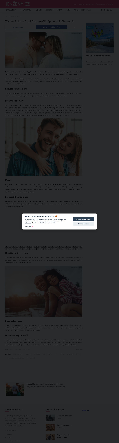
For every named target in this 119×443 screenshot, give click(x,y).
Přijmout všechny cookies (83, 219)
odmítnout (28, 223)
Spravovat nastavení (83, 224)
